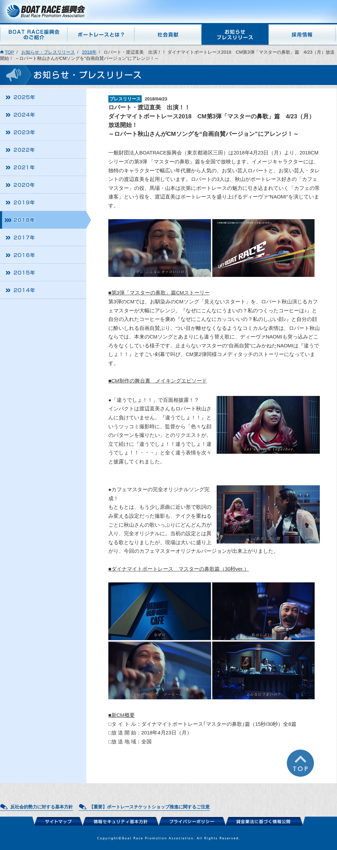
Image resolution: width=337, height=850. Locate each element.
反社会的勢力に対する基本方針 (41, 806)
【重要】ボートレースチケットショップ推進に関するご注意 (149, 806)
